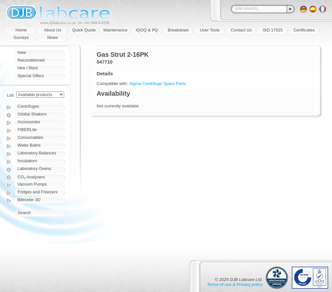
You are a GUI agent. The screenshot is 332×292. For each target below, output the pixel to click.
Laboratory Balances (37, 153)
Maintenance (115, 30)
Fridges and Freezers (38, 191)
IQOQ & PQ (147, 30)
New (22, 52)
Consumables (30, 137)
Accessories (29, 121)
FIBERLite (27, 129)
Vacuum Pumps (32, 184)
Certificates (303, 30)
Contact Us (241, 30)
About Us (52, 30)
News (52, 37)
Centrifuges (28, 106)
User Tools (209, 30)
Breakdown (178, 30)
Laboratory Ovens (34, 168)
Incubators (27, 160)
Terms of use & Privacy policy (235, 284)
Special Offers (31, 75)
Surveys (21, 37)
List (10, 95)
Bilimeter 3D (29, 199)
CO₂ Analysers (31, 177)
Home (21, 30)
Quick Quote (84, 30)
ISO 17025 (273, 30)
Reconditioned (31, 60)
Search (24, 212)
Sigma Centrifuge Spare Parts (157, 83)
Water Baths (29, 145)
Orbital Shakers (32, 114)
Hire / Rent (28, 68)
